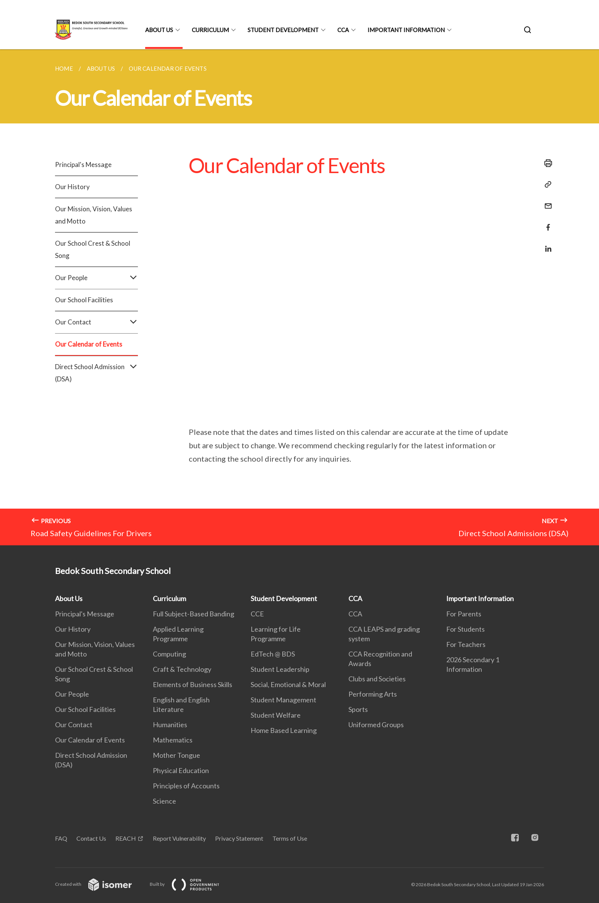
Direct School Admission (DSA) (96, 373)
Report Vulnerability (179, 838)
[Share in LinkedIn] (546, 244)
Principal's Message (83, 164)
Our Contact (96, 322)
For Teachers (466, 644)
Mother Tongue (176, 755)
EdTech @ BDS (273, 654)
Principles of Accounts (186, 785)
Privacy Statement (239, 838)
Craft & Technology (182, 669)
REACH (125, 838)
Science (164, 801)
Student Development (283, 29)
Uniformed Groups (376, 724)
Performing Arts (372, 694)
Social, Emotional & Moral (288, 684)
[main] (299, 297)
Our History (72, 187)
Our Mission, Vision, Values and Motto (93, 215)
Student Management (283, 699)
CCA (343, 29)
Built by (191, 884)
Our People (96, 278)
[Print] (546, 163)
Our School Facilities (84, 300)
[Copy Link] (546, 184)
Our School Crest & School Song (92, 249)
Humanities (170, 724)
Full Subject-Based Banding (193, 614)
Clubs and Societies (377, 678)
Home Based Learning (284, 730)
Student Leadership (280, 669)
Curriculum (210, 29)
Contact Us (91, 838)
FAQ (61, 838)
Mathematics (173, 740)
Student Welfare (276, 715)
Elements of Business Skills (192, 684)
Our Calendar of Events (88, 344)
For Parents (463, 614)
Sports (358, 709)
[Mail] (546, 201)
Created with (99, 884)
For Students (465, 629)
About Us (159, 29)
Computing (169, 654)
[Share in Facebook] (546, 222)
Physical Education (181, 770)
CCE (257, 614)
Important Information (406, 29)
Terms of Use (289, 838)
